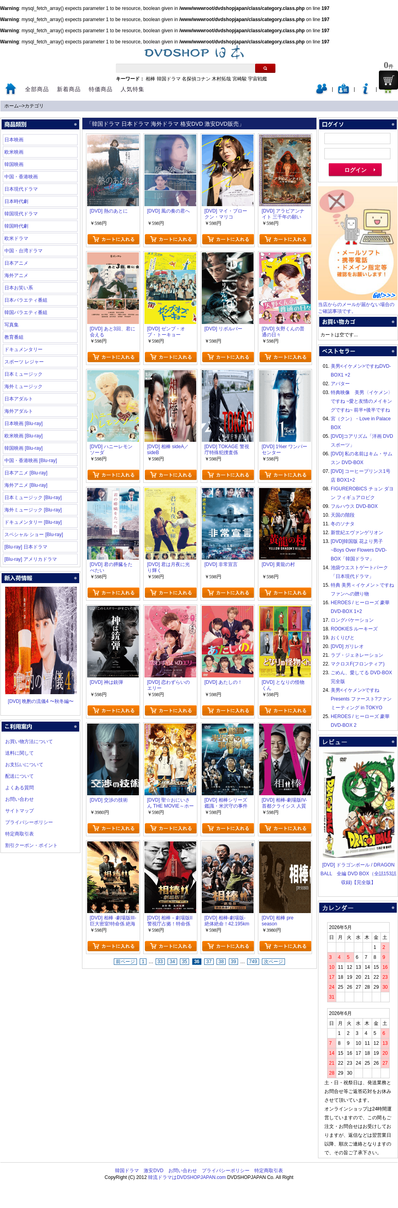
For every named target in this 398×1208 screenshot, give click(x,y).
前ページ (125, 961)
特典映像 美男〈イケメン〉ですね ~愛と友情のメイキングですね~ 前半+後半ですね (362, 401)
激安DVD (153, 1170)
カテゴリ (34, 106)
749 (253, 961)
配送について (19, 776)
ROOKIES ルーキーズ (354, 629)
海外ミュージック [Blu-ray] (33, 510)
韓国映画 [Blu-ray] (23, 448)
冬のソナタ (343, 524)
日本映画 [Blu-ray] (23, 423)
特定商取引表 (19, 834)
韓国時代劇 (16, 226)
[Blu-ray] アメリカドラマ (30, 559)
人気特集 (132, 89)
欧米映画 (13, 152)
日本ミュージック (23, 374)
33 (160, 961)
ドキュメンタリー (23, 349)
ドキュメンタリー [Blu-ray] (33, 522)
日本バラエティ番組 (25, 300)
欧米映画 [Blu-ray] (23, 436)
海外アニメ (16, 275)
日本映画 (13, 139)
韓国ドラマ (169, 79)
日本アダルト (18, 399)
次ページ (273, 961)
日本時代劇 (16, 201)
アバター (340, 383)
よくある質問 (19, 787)
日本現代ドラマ (21, 189)
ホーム (11, 106)
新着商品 (69, 89)
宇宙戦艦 (257, 79)
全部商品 (37, 89)
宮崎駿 (239, 79)
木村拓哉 (221, 79)
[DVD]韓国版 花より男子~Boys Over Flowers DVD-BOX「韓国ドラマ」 (359, 550)
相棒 (150, 79)
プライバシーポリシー (29, 822)
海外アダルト (18, 411)
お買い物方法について (29, 741)
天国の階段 (343, 515)
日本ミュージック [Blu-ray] (33, 497)
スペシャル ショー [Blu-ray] (33, 534)
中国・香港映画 (21, 177)
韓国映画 (13, 164)
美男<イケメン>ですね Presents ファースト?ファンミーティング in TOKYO (361, 698)
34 (172, 961)
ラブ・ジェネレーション (357, 655)
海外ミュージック (23, 386)
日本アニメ (16, 263)
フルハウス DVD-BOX (354, 506)
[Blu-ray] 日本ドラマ (25, 547)
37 (208, 961)
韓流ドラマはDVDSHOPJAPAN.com (187, 1177)
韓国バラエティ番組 (25, 312)
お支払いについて (24, 764)
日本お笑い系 (18, 288)
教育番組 (13, 337)
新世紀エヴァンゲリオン (357, 532)
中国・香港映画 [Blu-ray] (30, 460)
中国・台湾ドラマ (23, 251)
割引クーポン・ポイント (31, 845)
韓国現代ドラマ (21, 214)
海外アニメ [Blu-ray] (25, 485)
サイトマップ (19, 811)
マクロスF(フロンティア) (357, 664)
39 (233, 961)
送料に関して (19, 753)
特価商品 (101, 89)
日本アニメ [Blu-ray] (25, 473)
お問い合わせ (19, 799)
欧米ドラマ (16, 238)
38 (221, 961)
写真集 (11, 325)
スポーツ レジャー (24, 362)
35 (184, 961)
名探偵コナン (196, 79)
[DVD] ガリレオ (347, 646)
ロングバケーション (352, 620)
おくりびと (343, 637)
